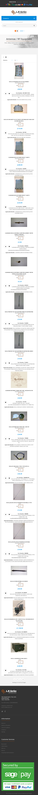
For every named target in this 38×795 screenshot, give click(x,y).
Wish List (3, 748)
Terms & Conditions (5, 727)
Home (6, 42)
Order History (4, 746)
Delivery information (5, 725)
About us (3, 723)
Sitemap (3, 731)
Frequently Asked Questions (7, 752)
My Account (19, 2)
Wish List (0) (25, 2)
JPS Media (29, 793)
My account (3, 744)
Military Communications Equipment (15, 42)
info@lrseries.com (8, 707)
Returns (3, 750)
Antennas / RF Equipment (19, 44)
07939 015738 (12, 2)
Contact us (3, 729)
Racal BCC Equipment (28, 42)
